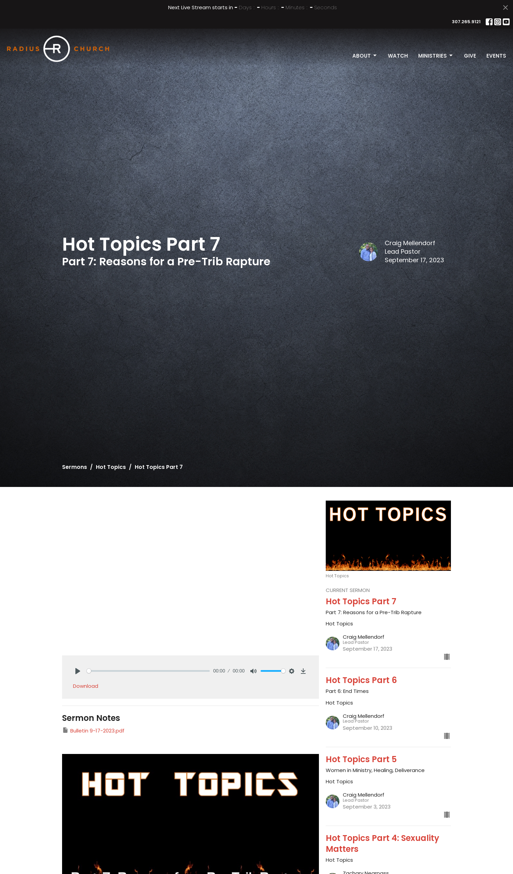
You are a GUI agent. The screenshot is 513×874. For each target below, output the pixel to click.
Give (470, 55)
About (365, 55)
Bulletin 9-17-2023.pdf (93, 730)
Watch (398, 55)
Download (85, 686)
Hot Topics (111, 467)
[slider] (148, 671)
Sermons (74, 467)
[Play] (77, 671)
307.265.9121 (466, 21)
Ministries (436, 55)
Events (496, 55)
